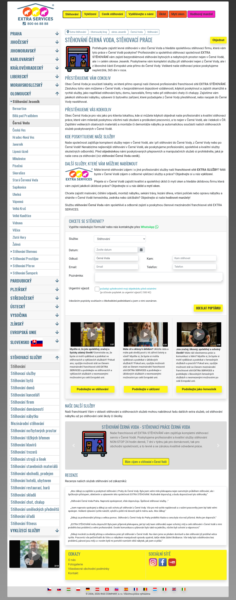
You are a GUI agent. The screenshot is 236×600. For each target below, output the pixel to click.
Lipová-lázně (20, 151)
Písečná (17, 165)
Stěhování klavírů (23, 444)
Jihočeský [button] (19, 42)
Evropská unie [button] (23, 332)
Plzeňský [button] (18, 289)
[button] (73, 445)
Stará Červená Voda (25, 180)
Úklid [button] (162, 14)
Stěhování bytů (22, 380)
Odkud (73, 258)
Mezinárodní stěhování (27, 423)
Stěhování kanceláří (25, 395)
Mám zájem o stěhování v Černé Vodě (146, 461)
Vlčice (16, 230)
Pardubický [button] (21, 281)
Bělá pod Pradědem (25, 115)
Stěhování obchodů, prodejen (32, 473)
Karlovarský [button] (22, 59)
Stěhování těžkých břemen (30, 437)
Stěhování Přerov (22, 265)
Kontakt (73, 573)
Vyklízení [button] (90, 14)
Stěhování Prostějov (24, 258)
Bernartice (19, 108)
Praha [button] (16, 33)
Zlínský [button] (17, 324)
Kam (150, 258)
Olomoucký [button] (20, 93)
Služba (73, 239)
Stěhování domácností (27, 409)
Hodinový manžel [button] (201, 14)
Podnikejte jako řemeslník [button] (199, 389)
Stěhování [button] (72, 14)
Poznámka (76, 275)
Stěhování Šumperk (24, 273)
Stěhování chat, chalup (27, 502)
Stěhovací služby (23, 373)
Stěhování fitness (24, 523)
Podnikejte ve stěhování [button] (92, 389)
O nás (72, 560)
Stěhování (18, 366)
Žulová (16, 244)
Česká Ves (19, 130)
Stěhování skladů (23, 495)
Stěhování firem (22, 402)
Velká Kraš (19, 208)
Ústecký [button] (17, 306)
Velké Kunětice (22, 215)
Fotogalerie (75, 564)
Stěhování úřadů (23, 516)
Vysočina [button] (18, 315)
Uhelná (17, 194)
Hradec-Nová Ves (23, 137)
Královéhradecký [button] (26, 68)
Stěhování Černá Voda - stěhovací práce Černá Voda (146, 427)
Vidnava (17, 222)
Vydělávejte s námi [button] (141, 14)
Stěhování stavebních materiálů (34, 466)
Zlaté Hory (19, 237)
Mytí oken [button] (177, 14)
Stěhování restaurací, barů (30, 487)
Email (72, 267)
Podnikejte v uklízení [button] (145, 389)
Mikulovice (19, 158)
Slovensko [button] (26, 342)
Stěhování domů (22, 387)
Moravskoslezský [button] (26, 85)
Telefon (152, 267)
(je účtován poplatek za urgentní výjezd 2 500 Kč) (125, 292)
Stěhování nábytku (24, 416)
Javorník (18, 144)
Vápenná (18, 201)
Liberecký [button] (19, 76)
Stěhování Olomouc (24, 251)
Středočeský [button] (22, 298)
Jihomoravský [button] (23, 51)
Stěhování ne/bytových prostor (34, 430)
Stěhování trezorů (24, 452)
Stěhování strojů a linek (28, 459)
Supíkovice (19, 187)
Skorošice (19, 173)
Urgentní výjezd (79, 288)
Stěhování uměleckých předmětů (35, 509)
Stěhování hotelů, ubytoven (31, 480)
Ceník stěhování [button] (112, 14)
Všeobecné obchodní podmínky (88, 569)
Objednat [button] (218, 40)
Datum (73, 250)
